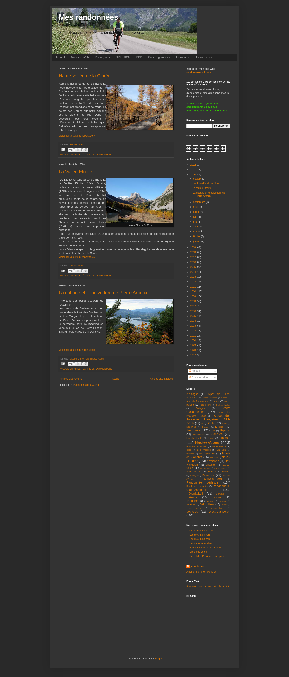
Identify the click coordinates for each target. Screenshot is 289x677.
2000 (193, 340)
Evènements (198, 434)
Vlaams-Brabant (193, 508)
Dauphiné (191, 427)
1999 (193, 345)
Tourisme (192, 501)
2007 (193, 306)
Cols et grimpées (159, 57)
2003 (193, 325)
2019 (193, 247)
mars (196, 231)
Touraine (216, 497)
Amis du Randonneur (197, 401)
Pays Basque (220, 468)
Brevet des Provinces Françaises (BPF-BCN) (208, 419)
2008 (193, 301)
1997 (193, 355)
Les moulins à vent (199, 534)
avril (195, 226)
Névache (214, 457)
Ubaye (210, 501)
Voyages (192, 511)
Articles (194, 371)
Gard (211, 438)
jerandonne (197, 566)
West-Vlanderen (219, 511)
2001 (193, 335)
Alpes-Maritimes (210, 398)
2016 (193, 262)
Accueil (60, 57)
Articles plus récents (71, 378)
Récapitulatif (194, 493)
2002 (193, 330)
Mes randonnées (88, 17)
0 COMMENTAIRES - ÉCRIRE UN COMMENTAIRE (86, 154)
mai (195, 221)
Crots (224, 423)
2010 (193, 291)
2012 (193, 281)
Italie (188, 450)
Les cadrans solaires (200, 543)
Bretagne (200, 408)
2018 (193, 252)
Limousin (221, 450)
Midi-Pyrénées (207, 453)
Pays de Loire (194, 471)
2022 (193, 164)
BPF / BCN (123, 57)
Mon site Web (80, 57)
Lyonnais (190, 454)
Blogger (159, 658)
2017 (193, 257)
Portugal (194, 475)
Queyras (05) (213, 478)
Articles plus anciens (161, 378)
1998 (193, 350)
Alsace (224, 398)
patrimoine (205, 468)
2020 (193, 174)
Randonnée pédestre (202, 482)
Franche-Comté (194, 438)
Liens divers (204, 57)
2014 (193, 272)
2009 (193, 296)
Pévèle (212, 471)
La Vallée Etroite (75, 171)
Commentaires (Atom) (86, 384)
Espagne (225, 430)
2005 (193, 316)
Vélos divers (207, 504)
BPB (139, 57)
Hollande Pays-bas (196, 446)
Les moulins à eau (199, 539)
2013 (193, 276)
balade (73, 358)
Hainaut (225, 438)
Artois (216, 401)
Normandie (213, 461)
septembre (199, 202)
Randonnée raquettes (197, 486)
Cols (211, 423)
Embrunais (83, 358)
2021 (193, 169)
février (197, 236)
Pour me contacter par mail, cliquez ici (207, 586)
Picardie (226, 471)
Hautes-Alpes (77, 144)
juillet (196, 211)
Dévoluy (206, 427)
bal (225, 401)
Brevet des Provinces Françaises (207, 556)
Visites (224, 504)
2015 (193, 267)
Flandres (217, 434)
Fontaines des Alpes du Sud (205, 547)
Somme (220, 494)
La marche (183, 57)
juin (195, 216)
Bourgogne (206, 405)
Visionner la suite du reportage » (77, 135)
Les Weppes (204, 450)
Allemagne (192, 394)
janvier (197, 241)
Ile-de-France (219, 446)
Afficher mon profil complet (201, 571)
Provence (208, 475)
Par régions (102, 57)
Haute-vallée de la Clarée (85, 75)
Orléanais (210, 464)
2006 (193, 311)
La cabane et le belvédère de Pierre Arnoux (103, 292)
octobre (197, 178)
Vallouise (222, 501)
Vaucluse (191, 504)
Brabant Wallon (223, 405)
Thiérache (191, 497)
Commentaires (198, 377)
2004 (193, 320)
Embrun (219, 426)
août (196, 206)
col (202, 423)
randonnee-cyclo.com (201, 530)
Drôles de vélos (198, 551)
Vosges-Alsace (217, 508)
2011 (193, 286)
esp (213, 430)
